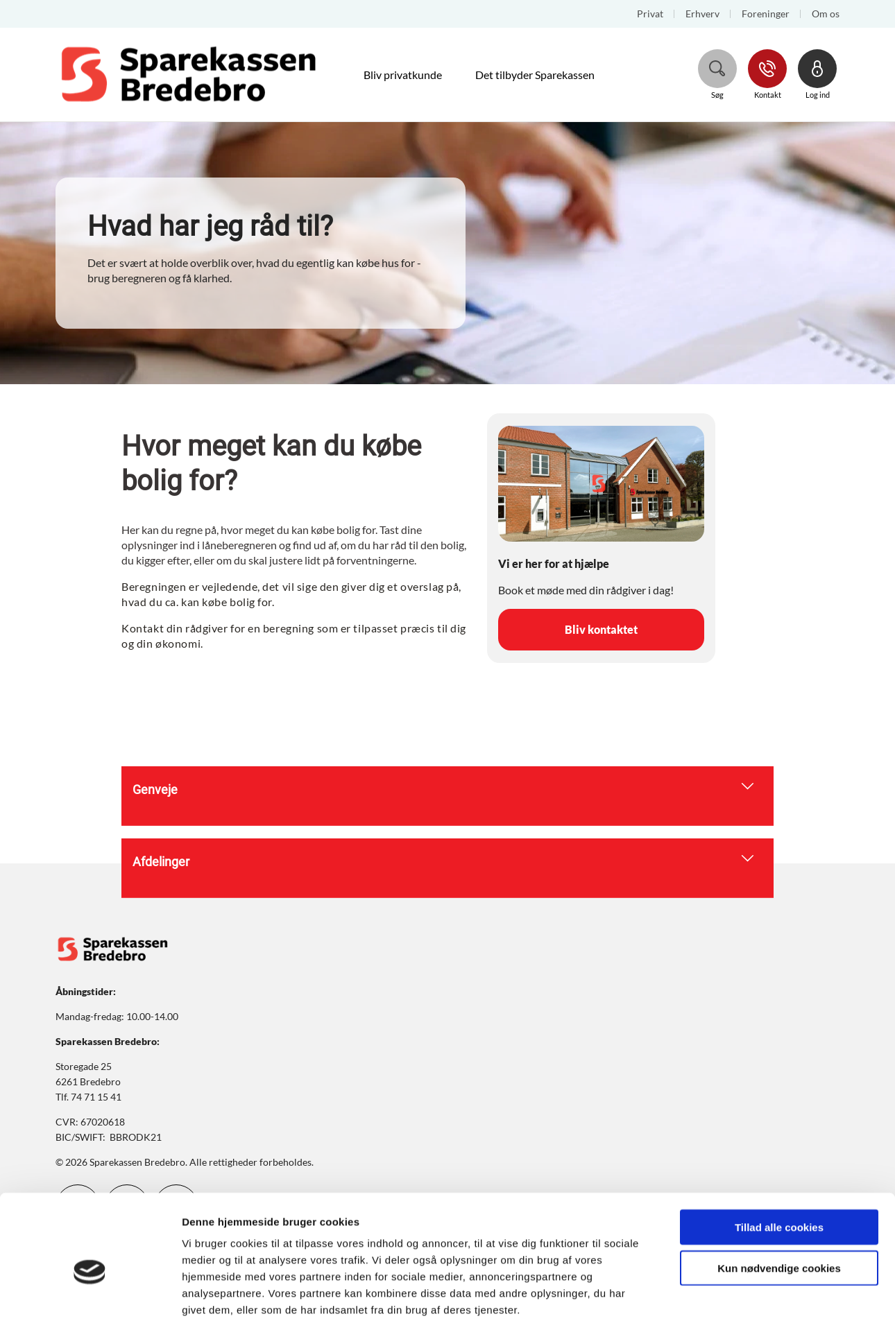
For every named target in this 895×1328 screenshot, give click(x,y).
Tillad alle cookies (779, 1162)
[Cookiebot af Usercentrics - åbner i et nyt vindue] (90, 1301)
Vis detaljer (721, 1301)
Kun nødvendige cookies (779, 1203)
